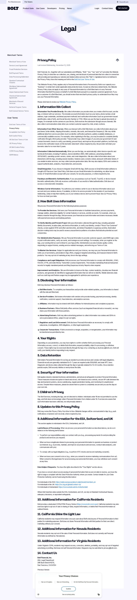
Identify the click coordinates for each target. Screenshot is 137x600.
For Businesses (14, 2)
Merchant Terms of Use (17, 62)
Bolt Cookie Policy (15, 136)
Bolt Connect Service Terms (19, 111)
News (69, 8)
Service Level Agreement (18, 65)
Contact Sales (107, 8)
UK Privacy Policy (15, 143)
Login (97, 8)
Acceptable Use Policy (17, 132)
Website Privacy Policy (68, 102)
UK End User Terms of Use (18, 139)
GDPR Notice (13, 155)
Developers (52, 8)
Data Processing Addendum (19, 77)
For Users (28, 2)
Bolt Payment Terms (16, 73)
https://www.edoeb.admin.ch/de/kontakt (73, 487)
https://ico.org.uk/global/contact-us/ (68, 485)
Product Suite (28, 8)
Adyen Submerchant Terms (18, 92)
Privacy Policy (14, 128)
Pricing (62, 8)
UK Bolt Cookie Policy (16, 147)
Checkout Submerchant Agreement (17, 97)
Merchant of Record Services (16, 102)
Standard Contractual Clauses (16, 81)
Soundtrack (122, 2)
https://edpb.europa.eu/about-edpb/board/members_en (76, 482)
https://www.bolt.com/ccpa (87, 504)
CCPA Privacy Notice (16, 151)
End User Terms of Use (17, 124)
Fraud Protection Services (18, 69)
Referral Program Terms (17, 107)
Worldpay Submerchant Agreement (17, 87)
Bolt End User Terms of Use (84, 79)
